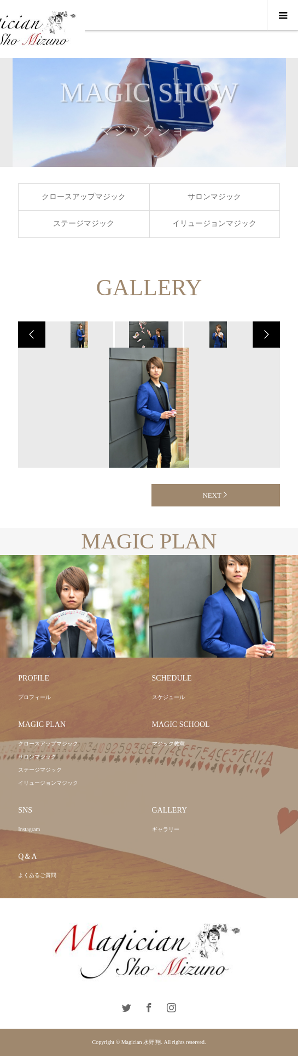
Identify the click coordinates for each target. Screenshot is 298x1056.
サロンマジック (214, 197)
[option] (78, 334)
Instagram (29, 829)
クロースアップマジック (84, 197)
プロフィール (34, 697)
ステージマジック (83, 223)
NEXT (211, 495)
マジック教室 (168, 744)
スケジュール (168, 697)
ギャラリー (165, 829)
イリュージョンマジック (214, 223)
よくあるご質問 (37, 875)
